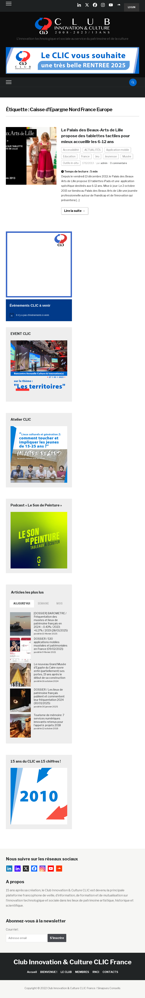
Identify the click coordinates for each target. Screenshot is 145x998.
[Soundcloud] (119, 5)
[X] (87, 5)
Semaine (43, 603)
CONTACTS (110, 971)
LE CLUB (66, 971)
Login (131, 7)
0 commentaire (118, 163)
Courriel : (12, 929)
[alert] (39, 315)
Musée (126, 156)
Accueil (32, 971)
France (85, 156)
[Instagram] (103, 5)
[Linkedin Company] (79, 5)
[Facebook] (95, 5)
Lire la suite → (74, 211)
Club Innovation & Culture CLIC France (73, 962)
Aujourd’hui (21, 603)
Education (69, 156)
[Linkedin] (18, 868)
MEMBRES (82, 971)
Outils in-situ (71, 163)
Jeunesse (111, 156)
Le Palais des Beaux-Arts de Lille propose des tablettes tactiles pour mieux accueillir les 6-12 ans (97, 135)
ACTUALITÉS (92, 149)
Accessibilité (71, 149)
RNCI (96, 971)
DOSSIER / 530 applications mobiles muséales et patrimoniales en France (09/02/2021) (50, 644)
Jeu (97, 156)
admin (104, 163)
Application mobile (117, 149)
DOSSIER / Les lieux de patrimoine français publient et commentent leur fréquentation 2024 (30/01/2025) (49, 696)
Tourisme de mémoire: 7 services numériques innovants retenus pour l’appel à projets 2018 (49, 720)
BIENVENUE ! (48, 971)
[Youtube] (111, 5)
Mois (59, 603)
